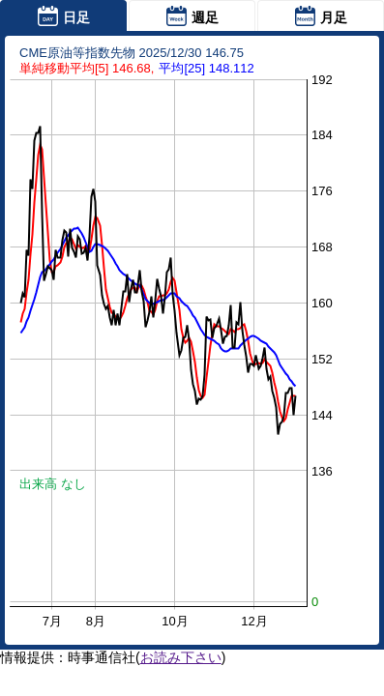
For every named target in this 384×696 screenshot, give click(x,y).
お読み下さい (181, 657)
